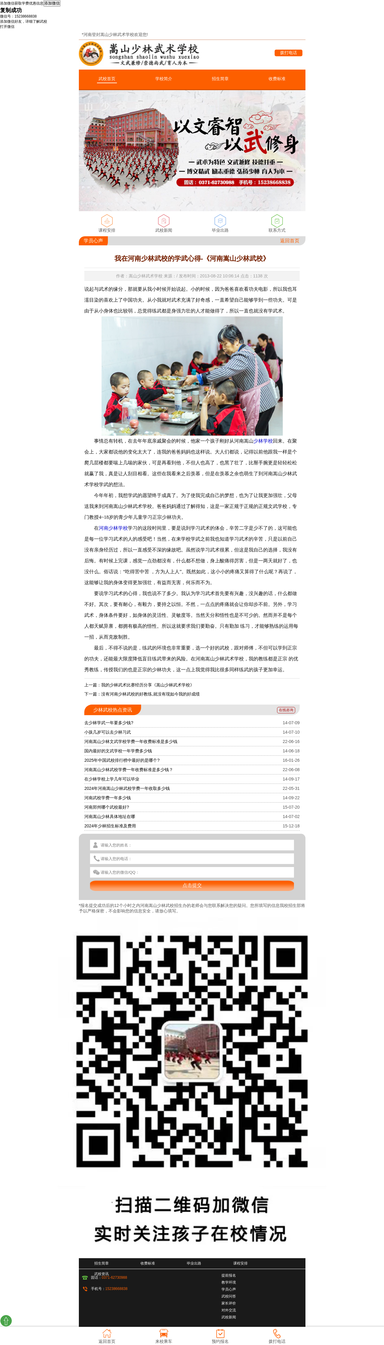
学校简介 (163, 78)
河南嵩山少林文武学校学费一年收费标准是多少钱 (130, 741)
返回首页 (289, 240)
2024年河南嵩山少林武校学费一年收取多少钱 (127, 788)
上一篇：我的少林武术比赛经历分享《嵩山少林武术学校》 (139, 684)
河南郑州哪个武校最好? (106, 807)
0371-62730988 (114, 1277)
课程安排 (106, 230)
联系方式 (277, 230)
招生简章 (220, 78)
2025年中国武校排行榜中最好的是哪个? (122, 760)
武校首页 (106, 78)
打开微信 (7, 27)
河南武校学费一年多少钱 (107, 797)
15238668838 (116, 1289)
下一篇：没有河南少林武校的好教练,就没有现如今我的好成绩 (142, 694)
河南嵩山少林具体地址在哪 (109, 816)
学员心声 (228, 1289)
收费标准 (277, 78)
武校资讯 (101, 1274)
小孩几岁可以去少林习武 (107, 732)
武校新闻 (163, 230)
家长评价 (228, 1303)
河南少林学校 (113, 528)
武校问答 (228, 1296)
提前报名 (228, 1275)
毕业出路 (220, 230)
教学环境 (228, 1282)
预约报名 (220, 1341)
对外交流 (228, 1310)
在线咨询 (286, 710)
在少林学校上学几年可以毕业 (111, 779)
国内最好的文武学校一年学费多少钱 (118, 750)
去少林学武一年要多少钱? (108, 722)
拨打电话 (288, 52)
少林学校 (263, 440)
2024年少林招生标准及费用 (110, 825)
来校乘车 (163, 1341)
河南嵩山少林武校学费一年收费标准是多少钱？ (128, 769)
